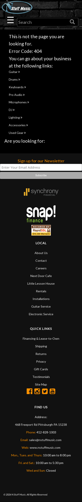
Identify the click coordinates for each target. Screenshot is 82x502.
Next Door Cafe (41, 276)
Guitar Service (41, 306)
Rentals (41, 291)
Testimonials (41, 377)
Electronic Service (41, 314)
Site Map (41, 384)
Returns (41, 354)
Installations (41, 299)
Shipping (41, 346)
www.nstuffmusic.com (45, 447)
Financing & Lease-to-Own (41, 338)
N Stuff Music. (18, 494)
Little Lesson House (41, 283)
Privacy (41, 361)
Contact (41, 260)
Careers (41, 268)
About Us (41, 253)
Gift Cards (41, 369)
